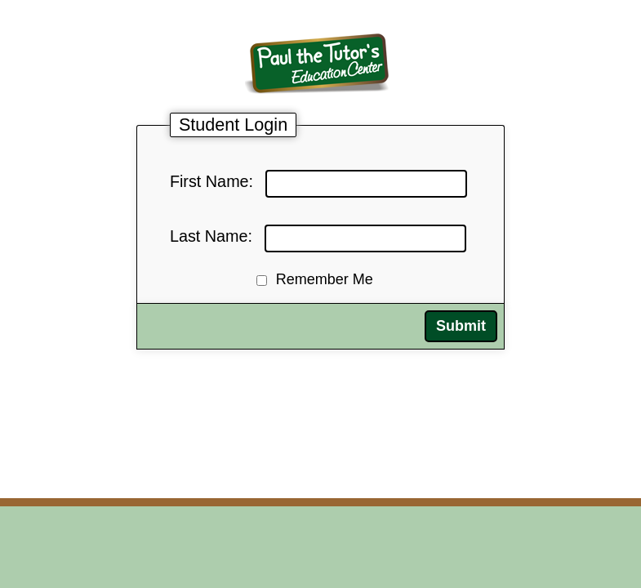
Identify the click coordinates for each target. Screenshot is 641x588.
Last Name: (211, 236)
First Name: (211, 181)
